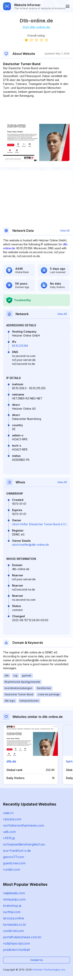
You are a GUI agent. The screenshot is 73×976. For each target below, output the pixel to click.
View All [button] (64, 230)
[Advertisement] (36, 110)
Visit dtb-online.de (36, 27)
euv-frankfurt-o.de (17, 851)
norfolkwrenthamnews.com (23, 825)
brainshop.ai (12, 906)
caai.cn (8, 813)
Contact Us (36, 960)
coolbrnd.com (13, 931)
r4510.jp (9, 838)
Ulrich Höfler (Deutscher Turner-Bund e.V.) (39, 524)
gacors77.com (13, 857)
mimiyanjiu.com (14, 899)
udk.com (9, 832)
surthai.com (11, 912)
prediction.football (16, 950)
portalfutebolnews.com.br (22, 937)
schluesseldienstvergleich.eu (24, 844)
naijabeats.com (14, 893)
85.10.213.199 (20, 345)
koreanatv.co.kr (14, 924)
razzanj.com (12, 819)
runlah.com (11, 869)
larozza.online (13, 918)
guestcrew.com (14, 863)
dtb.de (11, 761)
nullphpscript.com (16, 943)
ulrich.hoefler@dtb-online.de (30, 544)
